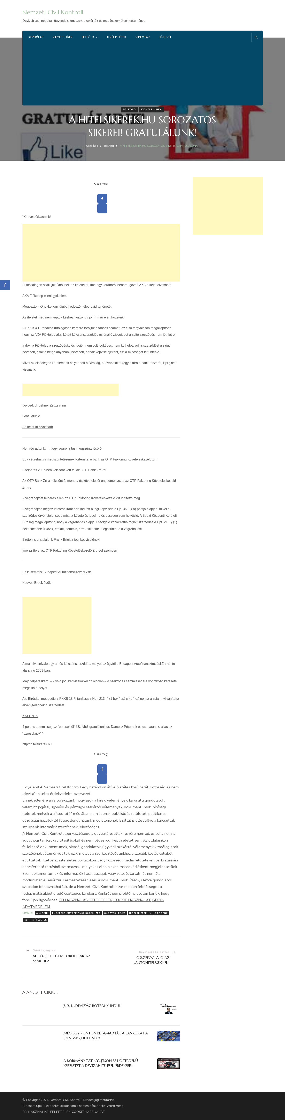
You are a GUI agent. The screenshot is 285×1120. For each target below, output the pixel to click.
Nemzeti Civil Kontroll (52, 12)
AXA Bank (42, 913)
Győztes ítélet (115, 913)
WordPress (115, 1106)
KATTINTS (30, 716)
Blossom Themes (76, 1106)
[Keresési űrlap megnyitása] (256, 37)
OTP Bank (161, 913)
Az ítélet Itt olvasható (37, 427)
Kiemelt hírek (63, 37)
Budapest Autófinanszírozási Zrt (76, 913)
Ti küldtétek (116, 37)
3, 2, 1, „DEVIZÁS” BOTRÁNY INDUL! (92, 1005)
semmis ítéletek (35, 919)
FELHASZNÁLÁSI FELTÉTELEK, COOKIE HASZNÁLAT (63, 1112)
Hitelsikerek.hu (140, 913)
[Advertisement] (142, 72)
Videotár (143, 37)
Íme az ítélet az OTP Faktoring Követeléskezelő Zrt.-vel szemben (69, 550)
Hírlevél (165, 37)
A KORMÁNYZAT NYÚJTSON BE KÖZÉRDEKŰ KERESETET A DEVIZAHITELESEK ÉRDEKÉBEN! (100, 1063)
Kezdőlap (36, 37)
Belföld (88, 37)
